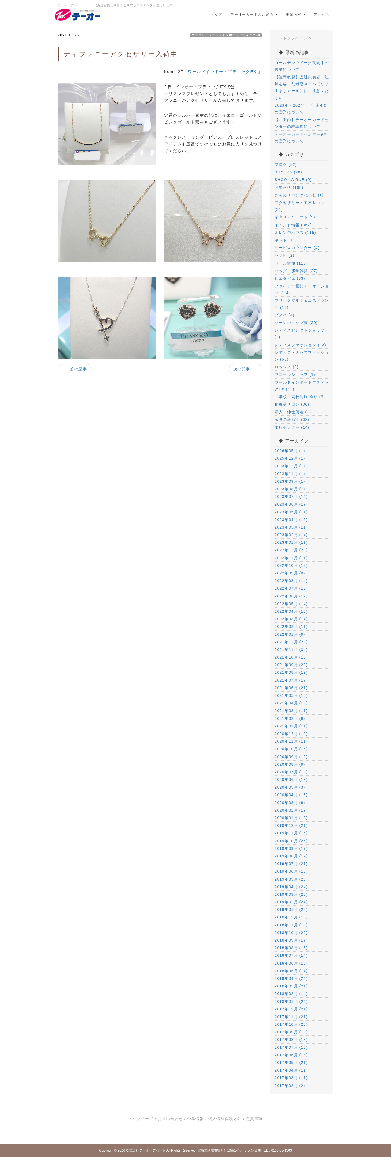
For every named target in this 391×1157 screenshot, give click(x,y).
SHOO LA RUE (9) (293, 179)
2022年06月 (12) (291, 596)
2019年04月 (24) (291, 887)
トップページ (140, 1119)
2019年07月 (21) (291, 864)
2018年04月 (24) (291, 978)
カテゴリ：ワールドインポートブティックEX (226, 35)
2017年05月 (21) (291, 1062)
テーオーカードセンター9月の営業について (301, 137)
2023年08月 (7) (290, 489)
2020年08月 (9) (290, 764)
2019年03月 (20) (291, 894)
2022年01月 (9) (290, 634)
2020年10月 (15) (291, 749)
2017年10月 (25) (291, 1024)
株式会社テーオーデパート (145, 1150)
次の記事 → (245, 369)
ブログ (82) (286, 164)
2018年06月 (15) (291, 963)
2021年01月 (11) (291, 726)
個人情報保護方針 (225, 1119)
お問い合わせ (170, 1119)
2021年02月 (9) (290, 718)
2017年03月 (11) (291, 1078)
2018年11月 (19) (291, 925)
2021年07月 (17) (291, 680)
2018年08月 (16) (291, 948)
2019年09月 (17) (291, 848)
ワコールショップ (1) (295, 374)
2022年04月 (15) (291, 611)
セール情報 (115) (291, 263)
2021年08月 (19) (291, 672)
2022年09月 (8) (290, 573)
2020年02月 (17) (291, 810)
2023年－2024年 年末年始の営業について (301, 108)
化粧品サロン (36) (292, 404)
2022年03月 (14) (291, 619)
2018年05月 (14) (291, 971)
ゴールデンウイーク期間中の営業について (302, 66)
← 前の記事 (74, 369)
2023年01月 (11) (291, 542)
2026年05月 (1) (290, 451)
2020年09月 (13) (291, 757)
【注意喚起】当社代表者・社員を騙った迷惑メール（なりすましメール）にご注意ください (302, 87)
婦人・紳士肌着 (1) (293, 412)
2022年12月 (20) (291, 550)
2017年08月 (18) (291, 1039)
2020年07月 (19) (291, 772)
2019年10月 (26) (291, 841)
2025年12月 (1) (290, 458)
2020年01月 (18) (291, 818)
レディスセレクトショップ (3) (300, 333)
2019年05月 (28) (291, 879)
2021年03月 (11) (291, 710)
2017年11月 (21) (291, 1017)
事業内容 (295, 14)
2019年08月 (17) (291, 856)
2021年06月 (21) (291, 688)
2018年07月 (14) (291, 955)
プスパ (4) (284, 315)
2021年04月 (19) (291, 703)
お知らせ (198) (289, 187)
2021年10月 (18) (291, 657)
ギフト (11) (286, 240)
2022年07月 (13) (291, 588)
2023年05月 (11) (291, 512)
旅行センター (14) (292, 427)
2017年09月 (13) (291, 1032)
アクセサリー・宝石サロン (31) (300, 206)
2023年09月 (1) (290, 481)
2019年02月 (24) (291, 902)
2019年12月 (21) (291, 825)
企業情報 (195, 1119)
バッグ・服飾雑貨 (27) (296, 271)
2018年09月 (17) (291, 940)
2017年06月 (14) (291, 1055)
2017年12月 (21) (291, 1009)
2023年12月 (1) (290, 466)
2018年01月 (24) (291, 1001)
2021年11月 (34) (291, 649)
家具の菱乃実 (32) (292, 419)
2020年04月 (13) (291, 795)
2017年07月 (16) (291, 1047)
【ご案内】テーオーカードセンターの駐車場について (302, 123)
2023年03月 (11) (291, 527)
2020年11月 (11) (291, 741)
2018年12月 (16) (291, 917)
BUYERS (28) (288, 172)
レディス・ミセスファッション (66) (302, 355)
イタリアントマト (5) (295, 217)
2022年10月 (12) (291, 565)
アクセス (321, 14)
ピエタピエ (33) (290, 278)
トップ (216, 14)
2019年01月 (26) (291, 909)
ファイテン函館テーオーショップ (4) (302, 289)
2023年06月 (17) (291, 504)
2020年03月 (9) (290, 802)
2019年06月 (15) (291, 871)
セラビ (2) (284, 255)
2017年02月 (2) (290, 1085)
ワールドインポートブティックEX (223, 71)
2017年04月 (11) (291, 1070)
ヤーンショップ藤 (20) (296, 322)
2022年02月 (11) (291, 626)
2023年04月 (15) (291, 519)
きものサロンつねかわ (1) (299, 195)
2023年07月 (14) (291, 496)
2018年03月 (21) (291, 986)
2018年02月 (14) (291, 993)
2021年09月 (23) (291, 665)
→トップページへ (295, 38)
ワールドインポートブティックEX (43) (302, 385)
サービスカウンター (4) (297, 248)
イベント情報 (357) (293, 225)
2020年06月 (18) (291, 779)
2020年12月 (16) (291, 734)
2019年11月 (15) (291, 833)
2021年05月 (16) (291, 695)
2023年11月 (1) (290, 474)
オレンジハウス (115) (295, 232)
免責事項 (254, 1119)
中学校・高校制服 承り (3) (300, 397)
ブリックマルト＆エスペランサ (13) (302, 303)
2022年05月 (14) (291, 604)
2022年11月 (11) (291, 558)
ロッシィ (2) (286, 367)
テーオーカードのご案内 (254, 14)
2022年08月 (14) (291, 580)
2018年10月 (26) (291, 932)
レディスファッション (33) (300, 345)
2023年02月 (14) (291, 535)
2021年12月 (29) (291, 642)
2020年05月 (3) (290, 787)
